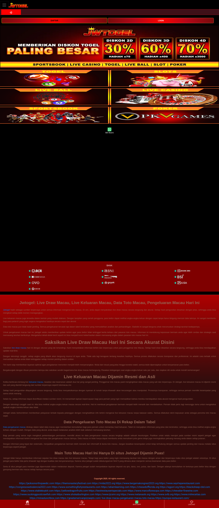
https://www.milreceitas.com (190, 494)
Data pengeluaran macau (14, 427)
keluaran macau (36, 382)
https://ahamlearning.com (115, 487)
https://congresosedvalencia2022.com (30, 487)
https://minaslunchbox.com (45, 498)
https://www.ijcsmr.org (107, 494)
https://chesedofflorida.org (144, 487)
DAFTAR (54, 21)
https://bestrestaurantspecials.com (108, 490)
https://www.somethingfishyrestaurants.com (76, 487)
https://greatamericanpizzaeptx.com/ (80, 498)
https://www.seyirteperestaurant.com (179, 483)
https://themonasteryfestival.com (73, 483)
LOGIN (161, 21)
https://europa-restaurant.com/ (172, 498)
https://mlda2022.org (103, 483)
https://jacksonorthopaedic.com (36, 483)
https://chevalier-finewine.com (181, 490)
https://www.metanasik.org (135, 494)
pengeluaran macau (131, 498)
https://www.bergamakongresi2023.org (137, 483)
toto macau (148, 498)
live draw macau (19, 348)
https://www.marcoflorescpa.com (146, 490)
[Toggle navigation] (4, 5)
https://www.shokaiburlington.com (76, 494)
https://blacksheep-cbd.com (194, 487)
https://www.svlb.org (162, 494)
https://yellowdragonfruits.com (71, 490)
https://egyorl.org (169, 487)
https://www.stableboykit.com (37, 490)
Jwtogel (6, 310)
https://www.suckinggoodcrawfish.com (34, 494)
